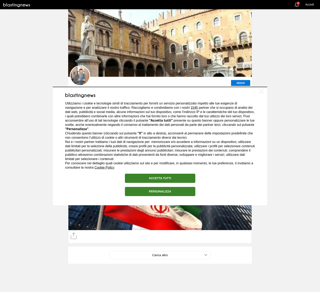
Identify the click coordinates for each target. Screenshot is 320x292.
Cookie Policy (104, 167)
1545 (194, 107)
